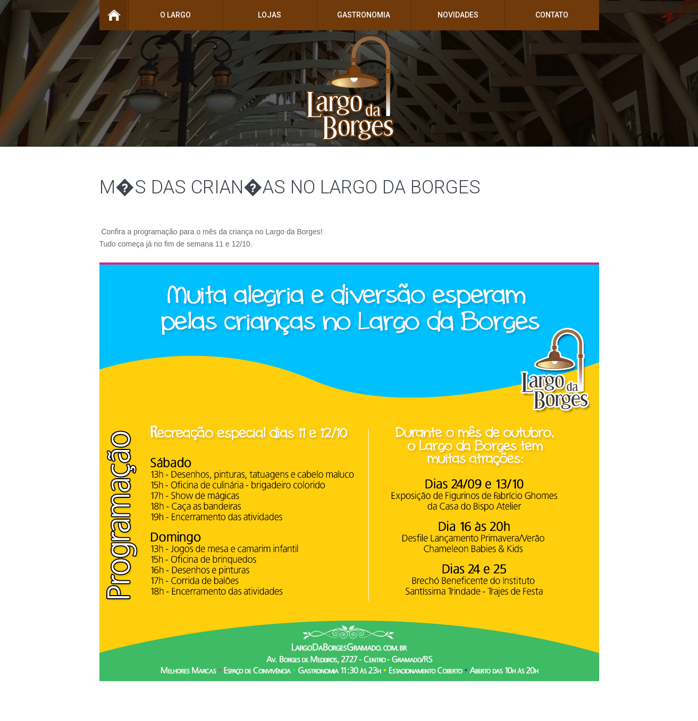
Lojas (269, 15)
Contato (551, 15)
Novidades (458, 15)
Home (114, 15)
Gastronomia (363, 15)
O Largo (175, 15)
